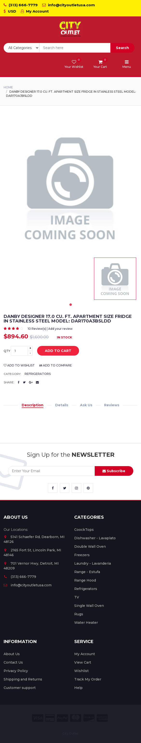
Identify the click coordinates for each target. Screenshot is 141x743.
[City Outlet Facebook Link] (53, 488)
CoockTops (84, 529)
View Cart (82, 662)
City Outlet (70, 733)
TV (76, 597)
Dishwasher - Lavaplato (95, 538)
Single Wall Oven (89, 605)
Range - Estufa (87, 572)
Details (61, 405)
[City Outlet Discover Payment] (88, 718)
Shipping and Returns (23, 679)
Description (32, 405)
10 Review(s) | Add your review (50, 328)
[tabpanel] (115, 279)
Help (78, 688)
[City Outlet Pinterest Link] (88, 488)
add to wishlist (19, 365)
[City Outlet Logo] (71, 29)
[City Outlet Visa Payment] (37, 718)
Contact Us (13, 662)
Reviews (111, 405)
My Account (35, 11)
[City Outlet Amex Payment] (102, 718)
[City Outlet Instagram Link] (76, 488)
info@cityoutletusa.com (68, 5)
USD (10, 11)
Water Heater (86, 622)
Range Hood (85, 580)
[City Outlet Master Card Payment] (75, 718)
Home (8, 87)
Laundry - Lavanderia (92, 563)
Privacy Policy (16, 671)
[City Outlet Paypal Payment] (62, 718)
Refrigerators (38, 374)
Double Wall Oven (90, 546)
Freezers (82, 555)
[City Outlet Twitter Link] (64, 488)
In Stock (64, 337)
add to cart (54, 351)
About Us (12, 654)
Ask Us (86, 405)
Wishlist (81, 671)
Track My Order (87, 679)
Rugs (78, 614)
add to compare (55, 365)
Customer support (20, 688)
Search (122, 48)
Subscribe (113, 471)
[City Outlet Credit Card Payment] (50, 718)
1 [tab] (70, 304)
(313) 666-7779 (21, 5)
